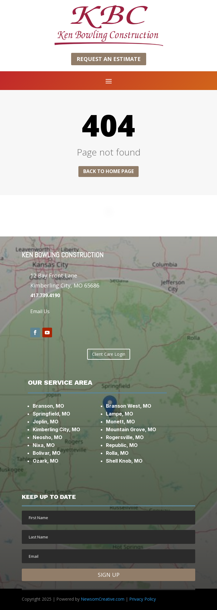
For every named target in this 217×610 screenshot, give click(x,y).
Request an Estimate (109, 59)
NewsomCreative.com (102, 599)
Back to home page (108, 171)
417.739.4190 (45, 295)
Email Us (40, 311)
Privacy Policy (142, 599)
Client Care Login (108, 354)
